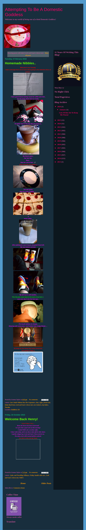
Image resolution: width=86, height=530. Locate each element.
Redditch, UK (15, 409)
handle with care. (40, 475)
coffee (41, 402)
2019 (59, 141)
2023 (59, 127)
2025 (59, 120)
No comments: (33, 399)
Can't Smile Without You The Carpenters (22, 402)
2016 (59, 151)
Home (23, 483)
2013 (59, 162)
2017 (59, 148)
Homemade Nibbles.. (20, 63)
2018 (59, 144)
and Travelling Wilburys (21, 475)
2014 (59, 158)
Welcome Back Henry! (21, 419)
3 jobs (11, 475)
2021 (59, 134)
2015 (59, 155)
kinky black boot (10, 405)
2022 (59, 131)
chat (37, 402)
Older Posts (46, 483)
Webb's (21, 478)
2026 (59, 107)
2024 (59, 124)
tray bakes (45, 405)
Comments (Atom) (19, 488)
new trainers (37, 405)
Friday (32, 475)
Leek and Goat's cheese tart (24, 405)
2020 (59, 138)
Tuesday (7, 407)
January (62, 110)
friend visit (47, 402)
